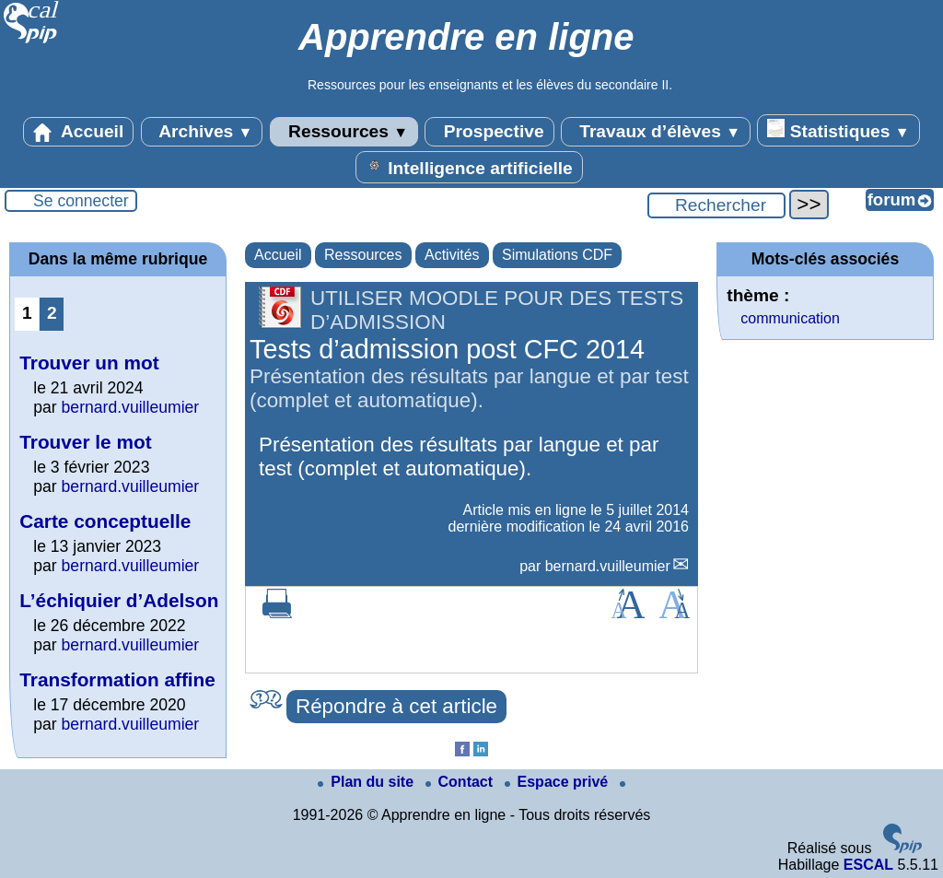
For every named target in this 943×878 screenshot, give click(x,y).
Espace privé (558, 782)
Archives (202, 132)
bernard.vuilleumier (607, 566)
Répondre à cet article (396, 706)
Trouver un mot (88, 362)
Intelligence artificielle (469, 167)
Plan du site (367, 782)
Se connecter (81, 201)
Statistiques (838, 130)
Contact (461, 782)
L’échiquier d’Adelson (118, 600)
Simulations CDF (557, 255)
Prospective (489, 132)
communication (790, 318)
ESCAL (868, 864)
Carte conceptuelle (105, 521)
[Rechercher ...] (716, 205)
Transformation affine (117, 679)
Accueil (78, 132)
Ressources (344, 132)
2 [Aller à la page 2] (52, 312)
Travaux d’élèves (655, 132)
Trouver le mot (85, 441)
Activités (452, 255)
